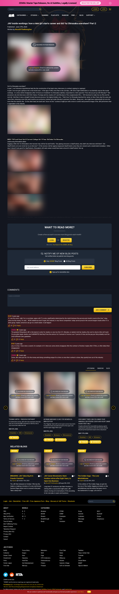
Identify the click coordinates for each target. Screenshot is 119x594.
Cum (60, 519)
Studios (35, 15)
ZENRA (13, 330)
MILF (98, 511)
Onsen (99, 516)
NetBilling (44, 589)
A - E (23, 511)
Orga (42, 555)
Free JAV (25, 501)
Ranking (45, 15)
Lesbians (81, 516)
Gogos (24, 553)
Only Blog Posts (54, 261)
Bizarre (43, 516)
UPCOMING (90, 368)
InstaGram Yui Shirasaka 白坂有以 (54, 93)
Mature (80, 521)
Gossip (14, 451)
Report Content (8, 526)
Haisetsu (25, 558)
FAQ (4, 511)
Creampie (62, 516)
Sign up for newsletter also (60, 272)
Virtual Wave (82, 560)
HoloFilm (25, 560)
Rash (61, 555)
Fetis (5, 560)
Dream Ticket (7, 555)
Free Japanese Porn (37, 501)
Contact (5, 536)
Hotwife (80, 514)
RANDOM (100, 368)
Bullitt (5, 550)
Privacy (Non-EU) (8, 531)
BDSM (43, 514)
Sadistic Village (64, 563)
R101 (9, 316)
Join (103, 9)
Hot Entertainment (27, 563)
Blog (81, 15)
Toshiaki (80, 555)
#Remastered (67, 435)
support (90, 15)
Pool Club (63, 550)
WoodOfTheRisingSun (23, 29)
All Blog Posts (70, 261)
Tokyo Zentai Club (83, 553)
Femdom (62, 521)
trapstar (14, 480)
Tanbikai (80, 550)
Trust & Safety (7, 521)
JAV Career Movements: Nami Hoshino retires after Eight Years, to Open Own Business (57, 478)
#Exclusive (57, 435)
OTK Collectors (45, 558)
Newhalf (99, 514)
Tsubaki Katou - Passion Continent (22, 419)
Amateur (43, 511)
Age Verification (8, 516)
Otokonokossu (45, 560)
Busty (42, 521)
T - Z (23, 519)
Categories (22, 15)
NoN (42, 553)
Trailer (14, 438)
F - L (23, 514)
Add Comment (102, 310)
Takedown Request (9, 529)
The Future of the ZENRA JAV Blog (62, 244)
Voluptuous (100, 519)
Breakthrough (45, 519)
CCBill (53, 589)
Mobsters (44, 550)
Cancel (5, 539)
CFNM (61, 511)
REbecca (62, 558)
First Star (6, 565)
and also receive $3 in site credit (39, 70)
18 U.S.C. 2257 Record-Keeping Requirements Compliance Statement (23, 586)
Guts (23, 555)
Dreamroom (7, 558)
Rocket (62, 560)
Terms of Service (8, 519)
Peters (43, 563)
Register (36, 68)
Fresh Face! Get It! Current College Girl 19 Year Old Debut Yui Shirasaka (38, 139)
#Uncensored (28, 433)
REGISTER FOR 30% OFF (90, 3)
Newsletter (17, 501)
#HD (20, 433)
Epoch (49, 589)
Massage (81, 519)
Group (80, 511)
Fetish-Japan (7, 563)
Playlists (55, 15)
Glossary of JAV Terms (58, 501)
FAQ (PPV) (6, 514)
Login (95, 9)
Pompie (43, 565)
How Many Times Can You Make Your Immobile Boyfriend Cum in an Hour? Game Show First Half (94, 421)
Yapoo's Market (83, 565)
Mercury (24, 565)
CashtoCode (68, 589)
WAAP (80, 563)
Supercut (60, 440)
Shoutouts (71, 501)
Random (65, 15)
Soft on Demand (65, 565)
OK (89, 592)
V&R (79, 558)
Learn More (80, 592)
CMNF (61, 514)
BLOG (108, 368)
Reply (19, 325)
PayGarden (58, 589)
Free (74, 15)
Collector (6, 553)
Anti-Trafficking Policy (10, 524)
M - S (24, 516)
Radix (61, 553)
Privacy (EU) (7, 534)
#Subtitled (13, 433)
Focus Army (26, 550)
